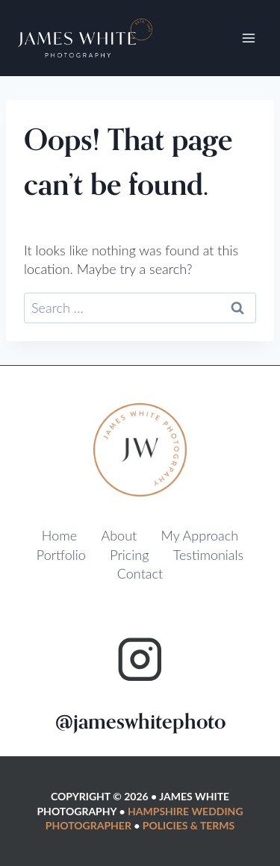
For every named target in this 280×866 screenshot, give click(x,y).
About (119, 535)
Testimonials (208, 554)
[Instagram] (140, 659)
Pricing (129, 554)
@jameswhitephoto (140, 722)
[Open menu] (248, 38)
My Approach (200, 535)
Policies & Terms (188, 825)
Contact (140, 573)
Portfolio (61, 554)
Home (59, 535)
